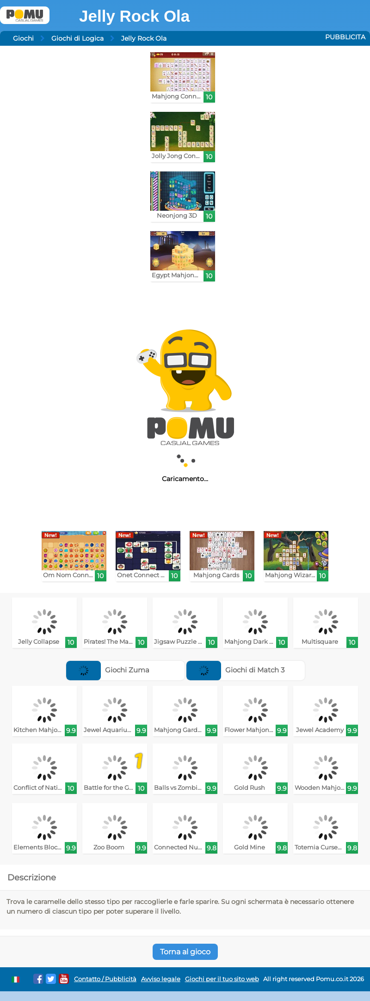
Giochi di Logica (77, 38)
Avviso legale (160, 979)
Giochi (23, 38)
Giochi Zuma (107, 669)
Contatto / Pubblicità (105, 979)
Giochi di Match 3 (235, 669)
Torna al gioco (185, 951)
